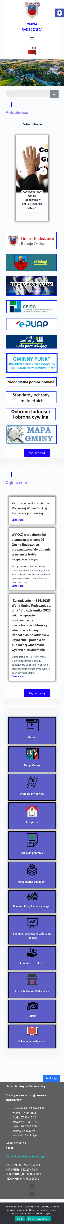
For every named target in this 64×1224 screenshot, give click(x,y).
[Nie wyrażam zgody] (59, 1213)
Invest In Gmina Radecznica (32, 991)
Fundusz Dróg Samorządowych (32, 906)
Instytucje (32, 822)
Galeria (32, 1016)
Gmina (32, 737)
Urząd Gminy (32, 765)
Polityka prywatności (38, 1219)
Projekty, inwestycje (32, 793)
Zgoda (20, 1219)
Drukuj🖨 (51, 1078)
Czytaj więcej (18, 520)
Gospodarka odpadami (32, 881)
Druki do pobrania (32, 853)
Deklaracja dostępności (32, 1041)
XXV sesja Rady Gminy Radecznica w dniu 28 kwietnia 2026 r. (32, 200)
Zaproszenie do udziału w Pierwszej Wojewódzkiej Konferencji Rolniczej (31, 508)
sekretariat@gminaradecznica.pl (25, 1156)
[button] (59, 13)
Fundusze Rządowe (32, 963)
